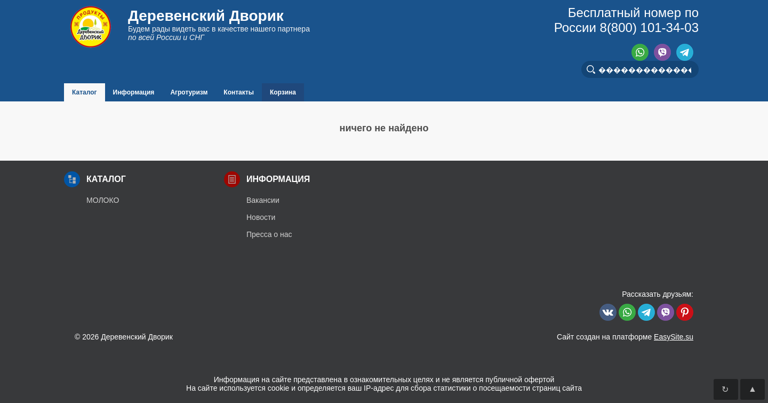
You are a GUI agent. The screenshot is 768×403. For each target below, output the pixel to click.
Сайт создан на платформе (625, 337)
